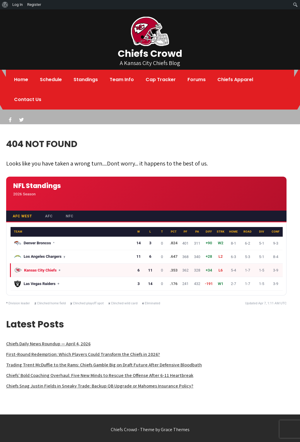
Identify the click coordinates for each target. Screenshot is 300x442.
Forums (197, 79)
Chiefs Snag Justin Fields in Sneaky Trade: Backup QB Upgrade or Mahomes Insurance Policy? (99, 386)
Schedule (51, 79)
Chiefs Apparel (235, 79)
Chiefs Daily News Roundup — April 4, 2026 (48, 344)
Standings (86, 79)
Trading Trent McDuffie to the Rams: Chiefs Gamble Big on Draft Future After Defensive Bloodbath (104, 365)
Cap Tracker (161, 79)
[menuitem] (5, 4)
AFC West (22, 216)
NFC (69, 216)
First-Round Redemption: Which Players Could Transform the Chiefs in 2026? (83, 354)
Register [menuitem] (34, 4)
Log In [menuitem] (17, 4)
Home (21, 79)
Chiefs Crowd (150, 53)
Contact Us (27, 99)
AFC (49, 216)
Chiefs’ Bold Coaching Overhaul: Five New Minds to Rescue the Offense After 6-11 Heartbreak (99, 375)
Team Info (122, 79)
